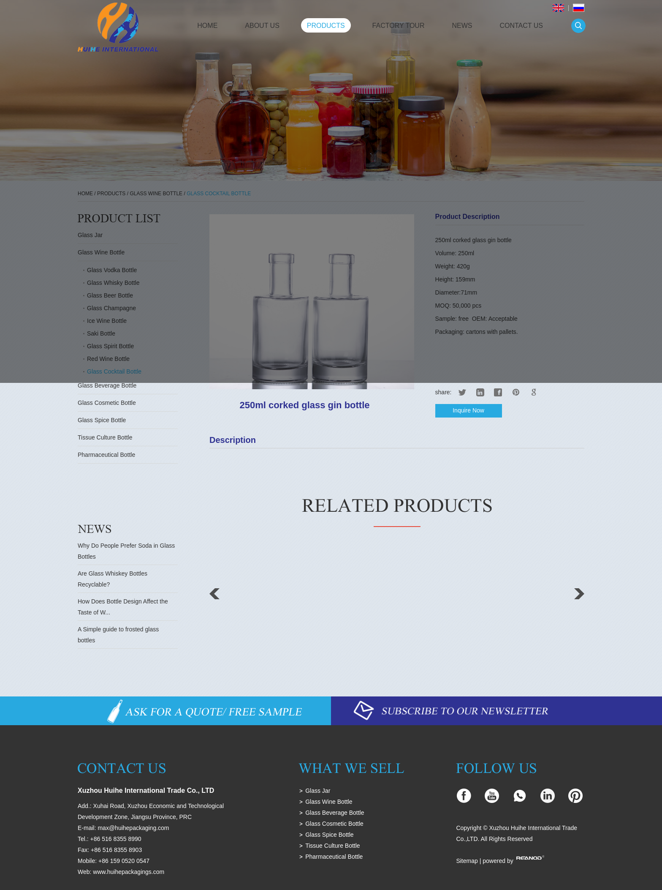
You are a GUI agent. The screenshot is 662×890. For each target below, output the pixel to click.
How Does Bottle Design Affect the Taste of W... (123, 607)
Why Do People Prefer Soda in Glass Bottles (126, 551)
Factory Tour (398, 25)
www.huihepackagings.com (128, 871)
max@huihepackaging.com (133, 827)
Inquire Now (468, 410)
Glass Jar (317, 790)
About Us (262, 25)
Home (207, 25)
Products (326, 25)
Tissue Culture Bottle (105, 437)
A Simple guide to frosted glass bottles (118, 635)
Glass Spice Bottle (102, 420)
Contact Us (521, 25)
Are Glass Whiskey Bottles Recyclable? (112, 579)
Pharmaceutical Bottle (106, 454)
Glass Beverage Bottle (107, 385)
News (462, 25)
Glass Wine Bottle (328, 801)
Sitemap (467, 860)
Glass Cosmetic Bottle (107, 402)
